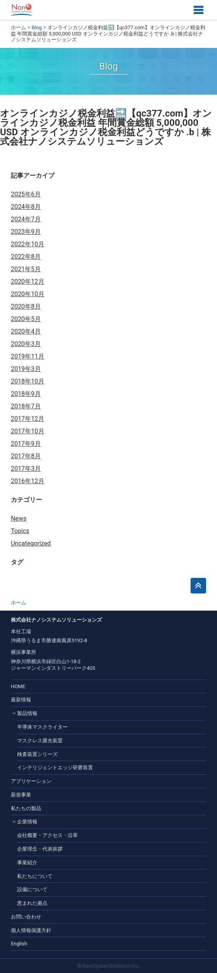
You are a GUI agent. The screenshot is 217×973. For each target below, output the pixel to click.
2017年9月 (26, 443)
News (18, 518)
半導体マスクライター (42, 727)
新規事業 (21, 795)
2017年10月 (27, 431)
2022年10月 (27, 244)
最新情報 (21, 700)
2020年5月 (26, 319)
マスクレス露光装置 (40, 740)
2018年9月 (26, 393)
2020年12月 (27, 281)
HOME (18, 686)
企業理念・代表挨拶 (40, 849)
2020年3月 (26, 344)
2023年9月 (26, 231)
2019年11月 (27, 356)
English (19, 944)
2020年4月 (26, 331)
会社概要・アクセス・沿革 (47, 835)
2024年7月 (26, 219)
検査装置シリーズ (37, 754)
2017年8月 (26, 456)
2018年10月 (27, 381)
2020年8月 (26, 306)
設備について (32, 889)
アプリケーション (31, 781)
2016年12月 (27, 481)
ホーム (18, 27)
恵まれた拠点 (32, 903)
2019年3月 (26, 369)
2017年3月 (26, 468)
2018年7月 (26, 406)
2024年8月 (26, 206)
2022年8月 (26, 256)
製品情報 (27, 713)
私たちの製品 (26, 808)
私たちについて (34, 876)
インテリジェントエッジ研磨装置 (55, 767)
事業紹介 (27, 862)
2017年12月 (27, 418)
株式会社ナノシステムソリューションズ (21, 10)
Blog (37, 27)
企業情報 (27, 822)
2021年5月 (26, 269)
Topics (20, 531)
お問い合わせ (26, 917)
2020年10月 (27, 294)
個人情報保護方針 (31, 930)
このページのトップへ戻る (198, 585)
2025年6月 (26, 194)
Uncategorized (31, 543)
